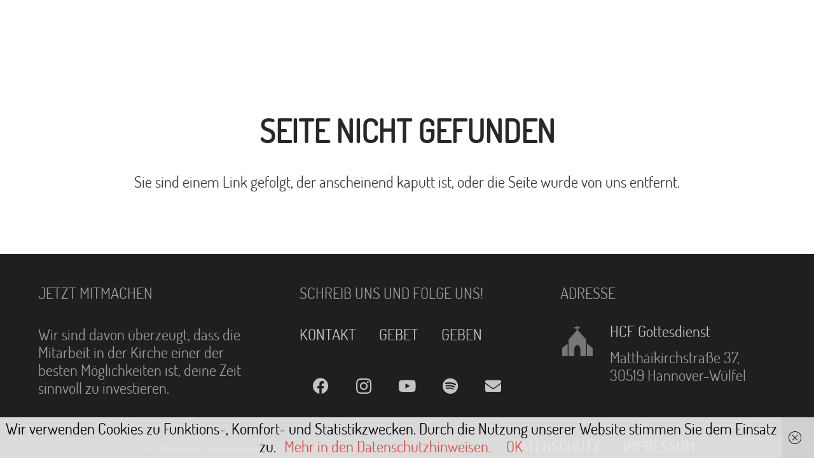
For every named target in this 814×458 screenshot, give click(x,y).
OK (514, 446)
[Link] (42, 25)
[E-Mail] (493, 386)
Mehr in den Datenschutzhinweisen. (387, 446)
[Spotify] (450, 386)
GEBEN (461, 334)
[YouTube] (407, 386)
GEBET (398, 334)
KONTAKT (328, 334)
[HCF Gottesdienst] (584, 341)
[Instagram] (363, 386)
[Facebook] (321, 386)
